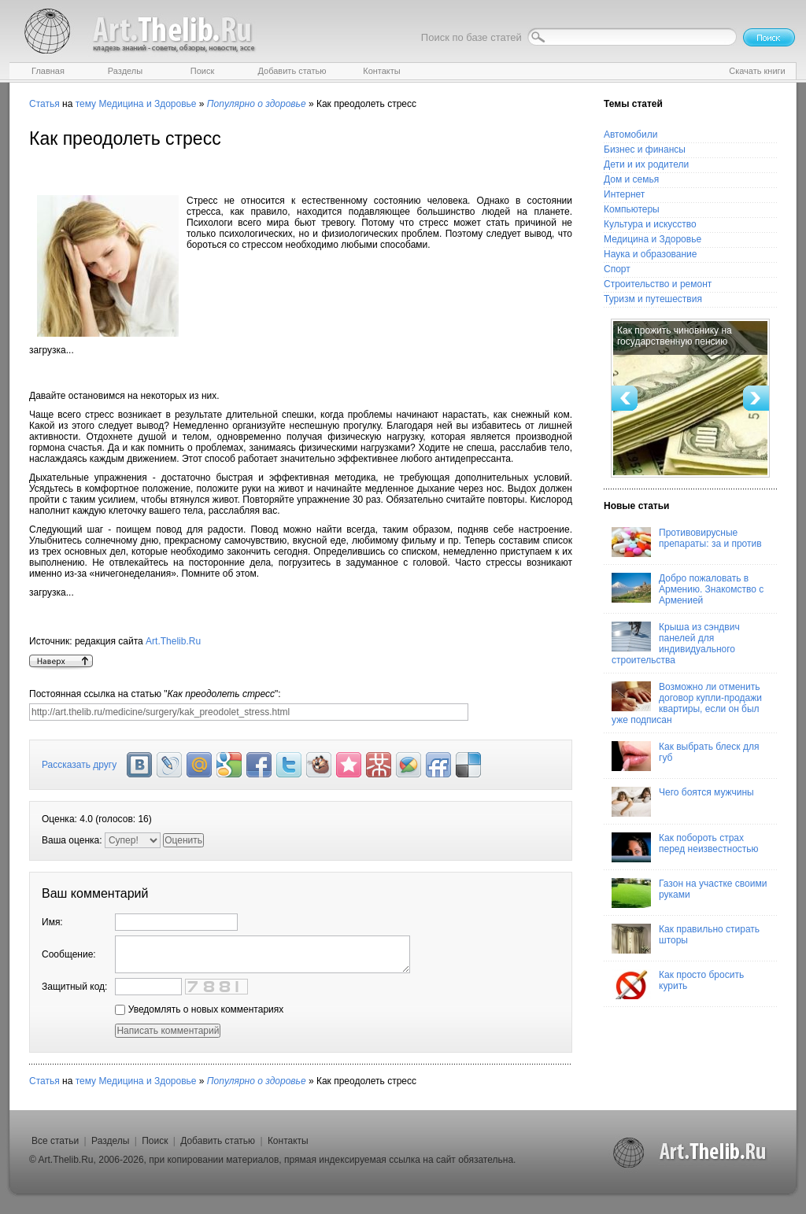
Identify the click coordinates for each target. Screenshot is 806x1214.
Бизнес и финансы (645, 149)
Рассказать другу (79, 764)
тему (86, 103)
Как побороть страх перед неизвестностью (685, 847)
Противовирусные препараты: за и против (687, 542)
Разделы (110, 1140)
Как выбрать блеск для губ (685, 756)
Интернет (624, 194)
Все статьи (55, 1140)
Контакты (288, 1140)
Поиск (155, 1140)
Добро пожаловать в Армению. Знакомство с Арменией (687, 589)
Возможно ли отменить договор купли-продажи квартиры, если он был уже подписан (687, 703)
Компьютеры (632, 209)
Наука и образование (650, 254)
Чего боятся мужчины (683, 802)
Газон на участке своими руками (689, 893)
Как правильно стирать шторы (686, 939)
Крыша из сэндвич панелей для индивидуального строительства (676, 644)
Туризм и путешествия (653, 298)
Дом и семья (631, 179)
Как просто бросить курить (678, 984)
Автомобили (630, 134)
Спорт (617, 269)
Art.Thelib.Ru (173, 641)
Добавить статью (217, 1140)
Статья (44, 103)
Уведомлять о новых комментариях (199, 1009)
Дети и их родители (646, 164)
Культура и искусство (650, 224)
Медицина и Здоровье (147, 103)
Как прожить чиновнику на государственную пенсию (674, 336)
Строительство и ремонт (658, 284)
